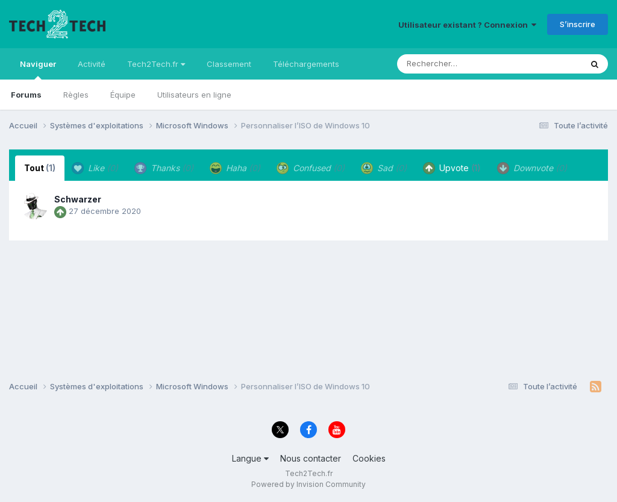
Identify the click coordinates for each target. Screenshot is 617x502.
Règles (76, 94)
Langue (250, 458)
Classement (229, 64)
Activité (91, 64)
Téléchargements (306, 64)
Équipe (123, 94)
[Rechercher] (454, 64)
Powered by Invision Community (308, 484)
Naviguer (38, 69)
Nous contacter (310, 458)
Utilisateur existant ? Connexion (467, 25)
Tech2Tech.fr (156, 64)
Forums (26, 94)
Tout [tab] (39, 168)
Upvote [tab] (452, 168)
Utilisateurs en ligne (194, 94)
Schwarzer (77, 199)
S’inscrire (577, 24)
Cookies (369, 458)
